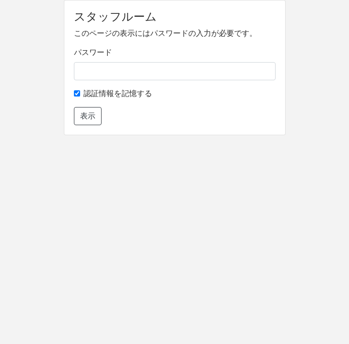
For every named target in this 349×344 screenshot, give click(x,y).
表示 (87, 115)
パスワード (93, 52)
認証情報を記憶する (117, 93)
